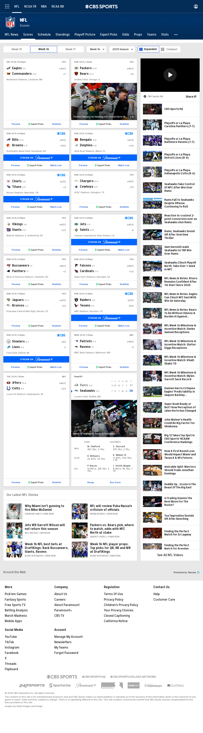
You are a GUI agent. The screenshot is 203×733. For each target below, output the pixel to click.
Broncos (18, 305)
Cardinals (87, 271)
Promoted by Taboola (187, 572)
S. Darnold (119, 446)
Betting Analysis (16, 610)
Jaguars (18, 300)
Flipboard (11, 669)
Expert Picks (37, 124)
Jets (83, 224)
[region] (170, 75)
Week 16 (43, 49)
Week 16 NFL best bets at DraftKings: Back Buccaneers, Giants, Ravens (46, 548)
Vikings (17, 224)
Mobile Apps (13, 621)
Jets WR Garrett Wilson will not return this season (45, 527)
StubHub (56, 124)
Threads (10, 664)
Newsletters (63, 642)
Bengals (86, 139)
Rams (84, 385)
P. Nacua (92, 465)
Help (156, 594)
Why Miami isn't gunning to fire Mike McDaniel (44, 508)
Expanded (150, 49)
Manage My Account (68, 637)
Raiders (85, 300)
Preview (16, 124)
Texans (85, 305)
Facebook (11, 653)
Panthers (19, 271)
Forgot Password (66, 653)
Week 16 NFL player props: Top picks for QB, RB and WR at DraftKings (110, 548)
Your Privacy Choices (118, 610)
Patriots (86, 341)
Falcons (85, 265)
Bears (84, 73)
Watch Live (56, 165)
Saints (84, 229)
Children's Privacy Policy (121, 605)
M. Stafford (93, 446)
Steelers (18, 341)
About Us (60, 594)
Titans (16, 186)
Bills (15, 139)
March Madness (16, 616)
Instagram (12, 648)
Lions (16, 347)
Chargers (87, 181)
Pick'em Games (16, 594)
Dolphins (86, 145)
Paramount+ (63, 610)
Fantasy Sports (15, 600)
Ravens (85, 346)
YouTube (11, 637)
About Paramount (66, 605)
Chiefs (17, 181)
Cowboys (86, 186)
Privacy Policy (113, 600)
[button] (176, 35)
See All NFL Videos (170, 555)
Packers (86, 68)
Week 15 (16, 49)
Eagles (17, 68)
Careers (60, 600)
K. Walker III (119, 455)
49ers (16, 382)
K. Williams (93, 456)
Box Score (115, 482)
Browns (17, 145)
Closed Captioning (117, 616)
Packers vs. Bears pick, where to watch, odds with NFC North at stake (112, 529)
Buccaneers (20, 265)
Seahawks (87, 390)
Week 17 (70, 49)
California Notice (116, 621)
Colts (16, 388)
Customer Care (164, 600)
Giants (17, 229)
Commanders (22, 73)
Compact (172, 49)
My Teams (61, 648)
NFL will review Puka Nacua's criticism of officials (111, 508)
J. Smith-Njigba (121, 465)
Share (189, 96)
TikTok (9, 642)
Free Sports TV (15, 605)
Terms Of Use (113, 594)
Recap (90, 482)
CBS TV (59, 616)
